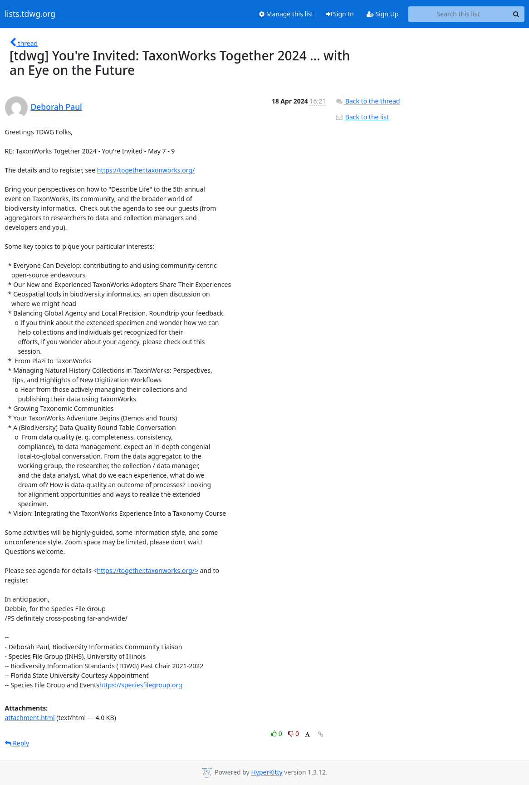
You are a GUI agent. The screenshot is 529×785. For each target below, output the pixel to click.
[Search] (516, 14)
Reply (17, 743)
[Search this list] (458, 14)
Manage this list (286, 14)
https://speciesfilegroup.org (140, 685)
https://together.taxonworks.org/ (146, 170)
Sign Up (383, 14)
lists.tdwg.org (30, 14)
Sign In (340, 14)
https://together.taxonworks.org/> (147, 570)
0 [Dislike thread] (293, 733)
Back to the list (362, 117)
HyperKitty (266, 772)
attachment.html (30, 717)
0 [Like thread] (277, 733)
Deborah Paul (56, 106)
